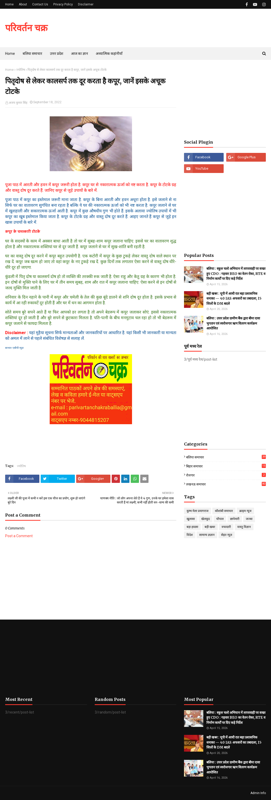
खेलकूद (205, 519)
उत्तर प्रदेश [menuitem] (56, 53)
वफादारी (226, 527)
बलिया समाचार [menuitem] (32, 53)
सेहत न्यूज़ (226, 535)
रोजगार (226, 475)
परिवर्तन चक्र (26, 28)
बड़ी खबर (210, 527)
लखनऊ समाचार (226, 484)
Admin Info (258, 793)
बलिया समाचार (226, 457)
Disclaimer (85, 4)
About (23, 4)
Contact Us (40, 4)
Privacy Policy (63, 4)
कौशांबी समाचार (224, 511)
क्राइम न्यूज (245, 511)
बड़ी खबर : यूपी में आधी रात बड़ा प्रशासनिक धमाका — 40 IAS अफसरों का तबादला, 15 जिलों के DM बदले (233, 298)
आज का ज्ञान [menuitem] (79, 53)
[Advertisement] (225, 99)
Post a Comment (19, 536)
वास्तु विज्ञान (244, 527)
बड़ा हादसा (192, 527)
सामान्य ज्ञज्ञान (207, 535)
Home (9, 4)
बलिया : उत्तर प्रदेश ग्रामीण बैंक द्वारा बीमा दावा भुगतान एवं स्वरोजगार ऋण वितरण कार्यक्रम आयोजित (233, 323)
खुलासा (191, 519)
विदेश (190, 535)
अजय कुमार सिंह (18, 103)
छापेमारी (234, 519)
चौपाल (220, 519)
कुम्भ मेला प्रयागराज (197, 511)
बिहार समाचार (226, 466)
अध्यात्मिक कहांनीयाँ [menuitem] (109, 53)
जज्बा (249, 519)
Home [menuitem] (10, 53)
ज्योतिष (20, 70)
